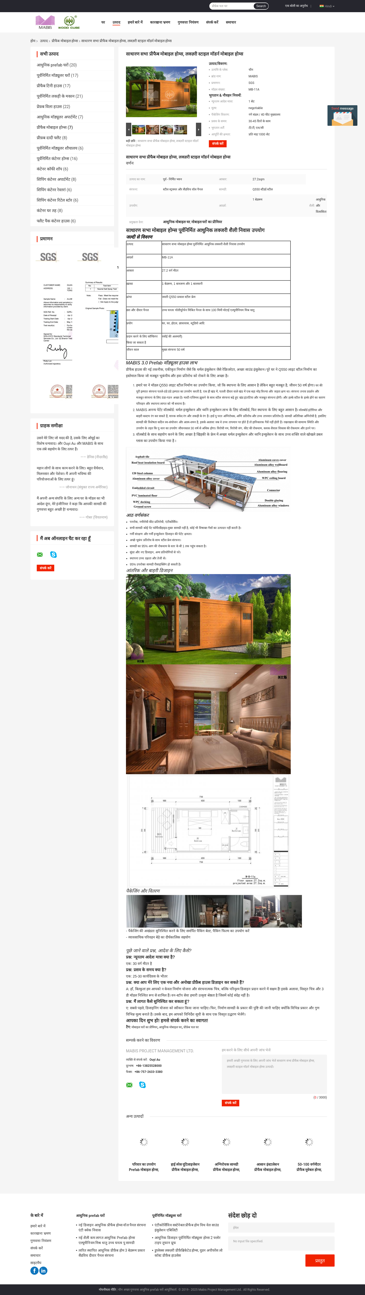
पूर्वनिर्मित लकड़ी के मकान (56, 96)
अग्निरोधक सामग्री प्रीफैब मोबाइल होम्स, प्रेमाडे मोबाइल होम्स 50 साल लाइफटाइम (226, 1167)
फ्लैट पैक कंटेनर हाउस (53, 221)
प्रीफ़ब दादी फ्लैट (49, 137)
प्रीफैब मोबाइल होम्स (65, 41)
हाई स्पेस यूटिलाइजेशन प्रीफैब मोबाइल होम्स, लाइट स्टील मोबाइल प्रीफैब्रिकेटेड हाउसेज (185, 1167)
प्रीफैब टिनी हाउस (49, 85)
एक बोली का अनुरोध (296, 6)
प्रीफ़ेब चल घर (191, 1027)
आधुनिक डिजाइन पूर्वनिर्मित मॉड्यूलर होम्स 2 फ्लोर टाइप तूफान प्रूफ (188, 1240)
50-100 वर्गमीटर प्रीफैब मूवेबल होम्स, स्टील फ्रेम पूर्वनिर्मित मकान (309, 1167)
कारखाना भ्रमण (160, 22)
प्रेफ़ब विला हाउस (49, 106)
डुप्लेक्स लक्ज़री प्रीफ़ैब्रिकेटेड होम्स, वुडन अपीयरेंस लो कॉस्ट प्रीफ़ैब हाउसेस (189, 1252)
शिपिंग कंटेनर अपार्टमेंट (53, 179)
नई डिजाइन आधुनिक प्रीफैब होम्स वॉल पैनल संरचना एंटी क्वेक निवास (112, 1227)
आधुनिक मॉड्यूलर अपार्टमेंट (57, 117)
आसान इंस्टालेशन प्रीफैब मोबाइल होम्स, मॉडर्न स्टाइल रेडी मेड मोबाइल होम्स (267, 1167)
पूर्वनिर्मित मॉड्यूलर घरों (53, 75)
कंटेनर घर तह (47, 210)
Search (261, 6)
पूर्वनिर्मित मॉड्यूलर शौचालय (57, 148)
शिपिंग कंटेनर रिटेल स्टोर (54, 200)
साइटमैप (36, 1263)
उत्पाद (116, 22)
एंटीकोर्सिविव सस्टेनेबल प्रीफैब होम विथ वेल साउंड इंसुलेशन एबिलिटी (187, 1227)
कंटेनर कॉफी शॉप (49, 169)
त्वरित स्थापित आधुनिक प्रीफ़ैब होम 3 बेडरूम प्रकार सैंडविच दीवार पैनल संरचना (112, 1252)
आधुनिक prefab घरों (52, 65)
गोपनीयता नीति (107, 1289)
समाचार (231, 22)
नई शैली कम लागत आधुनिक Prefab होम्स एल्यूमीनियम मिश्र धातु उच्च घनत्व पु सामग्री (107, 1240)
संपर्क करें (212, 22)
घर (103, 22)
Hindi (330, 6)
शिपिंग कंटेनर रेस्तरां (51, 189)
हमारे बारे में (135, 22)
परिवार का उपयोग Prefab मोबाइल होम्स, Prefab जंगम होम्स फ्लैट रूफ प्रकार (144, 1167)
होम (32, 41)
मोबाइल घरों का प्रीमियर (144, 1027)
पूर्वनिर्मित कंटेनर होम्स (53, 158)
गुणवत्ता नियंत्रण (188, 22)
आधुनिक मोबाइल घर (170, 1027)
